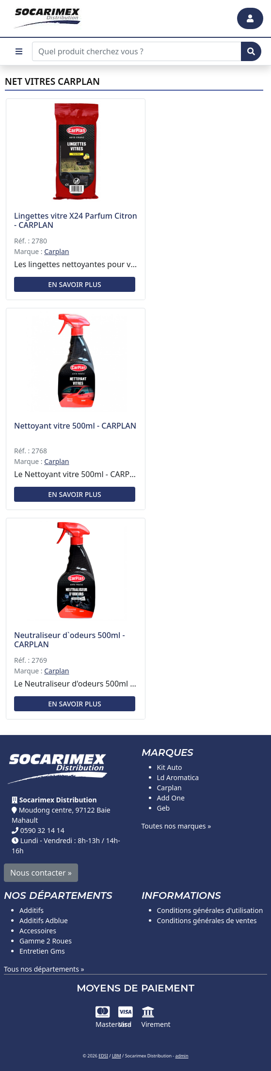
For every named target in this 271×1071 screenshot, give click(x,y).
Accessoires (37, 930)
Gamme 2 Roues (45, 940)
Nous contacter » (41, 872)
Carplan (56, 251)
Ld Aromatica (178, 777)
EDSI (103, 1056)
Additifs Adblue (43, 920)
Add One (171, 797)
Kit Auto (169, 767)
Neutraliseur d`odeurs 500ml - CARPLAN (69, 640)
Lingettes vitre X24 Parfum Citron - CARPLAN (75, 220)
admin (182, 1056)
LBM (116, 1056)
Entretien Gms (42, 951)
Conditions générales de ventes (207, 920)
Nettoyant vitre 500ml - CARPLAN (75, 425)
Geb (163, 808)
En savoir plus (74, 284)
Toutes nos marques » (176, 826)
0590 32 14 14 (42, 830)
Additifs (31, 910)
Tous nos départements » (44, 969)
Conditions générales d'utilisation (210, 910)
